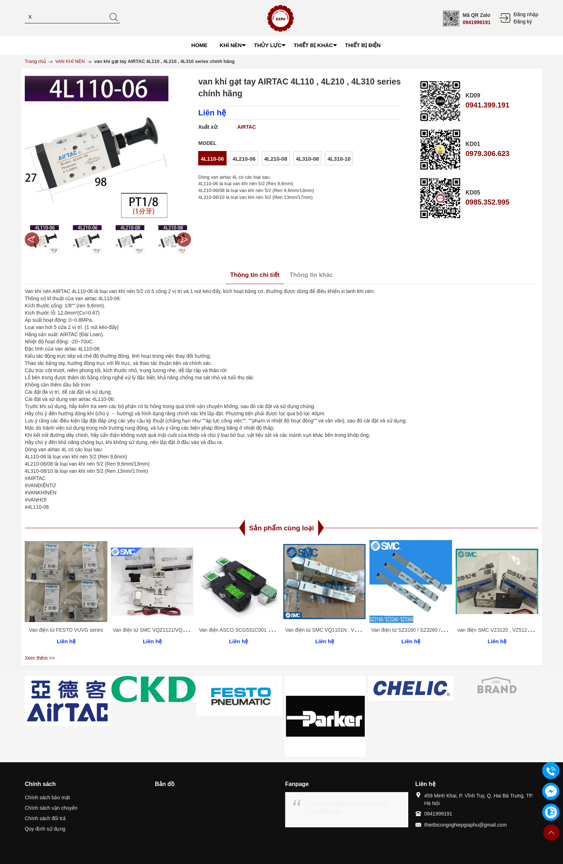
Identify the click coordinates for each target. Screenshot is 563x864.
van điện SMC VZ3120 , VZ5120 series (501, 630)
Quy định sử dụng (45, 829)
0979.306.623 (487, 153)
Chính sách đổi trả (45, 818)
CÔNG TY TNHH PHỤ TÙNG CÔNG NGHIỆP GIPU (348, 808)
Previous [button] (32, 239)
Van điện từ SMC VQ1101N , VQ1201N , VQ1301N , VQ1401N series (362, 630)
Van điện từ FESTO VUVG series (66, 630)
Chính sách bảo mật (47, 797)
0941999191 (477, 22)
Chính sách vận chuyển (51, 808)
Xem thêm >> (40, 658)
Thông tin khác (311, 274)
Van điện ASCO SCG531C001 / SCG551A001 (250, 630)
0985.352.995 (487, 202)
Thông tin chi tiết (254, 274)
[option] (44, 239)
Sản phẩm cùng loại (281, 528)
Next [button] (184, 239)
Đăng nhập (525, 14)
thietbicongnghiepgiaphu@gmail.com (465, 825)
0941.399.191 (487, 105)
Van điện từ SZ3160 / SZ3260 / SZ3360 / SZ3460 (426, 630)
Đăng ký (522, 21)
